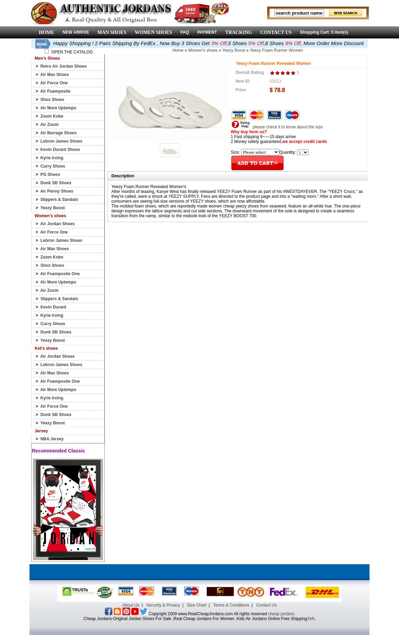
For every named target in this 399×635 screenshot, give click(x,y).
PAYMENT (207, 32)
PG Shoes (50, 174)
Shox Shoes (52, 99)
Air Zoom (49, 124)
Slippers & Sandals (59, 199)
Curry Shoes (52, 166)
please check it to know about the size (277, 127)
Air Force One (54, 83)
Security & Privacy (163, 605)
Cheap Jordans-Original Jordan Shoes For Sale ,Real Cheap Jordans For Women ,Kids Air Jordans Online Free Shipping (195, 618)
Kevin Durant (53, 307)
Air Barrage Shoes (58, 132)
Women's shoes (203, 50)
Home (178, 50)
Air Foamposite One (60, 273)
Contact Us (266, 605)
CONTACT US (275, 32)
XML (311, 618)
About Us (130, 605)
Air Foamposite (55, 91)
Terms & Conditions (231, 605)
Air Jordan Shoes (57, 223)
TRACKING (238, 32)
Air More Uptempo (58, 107)
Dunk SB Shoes (55, 182)
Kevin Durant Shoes (60, 149)
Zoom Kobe (51, 116)
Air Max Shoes (54, 74)
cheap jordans (281, 613)
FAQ (184, 32)
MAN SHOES (112, 32)
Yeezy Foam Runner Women (276, 50)
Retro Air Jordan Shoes (63, 66)
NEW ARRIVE (75, 32)
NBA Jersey (51, 439)
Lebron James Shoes (61, 141)
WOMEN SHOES (153, 32)
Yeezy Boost (52, 207)
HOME (46, 32)
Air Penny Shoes (56, 191)
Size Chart (196, 605)
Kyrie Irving (51, 157)
